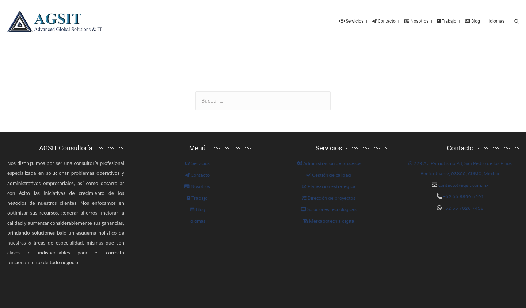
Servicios (197, 162)
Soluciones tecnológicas (329, 208)
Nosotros (197, 185)
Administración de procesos (329, 162)
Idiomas (197, 219)
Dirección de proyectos (328, 196)
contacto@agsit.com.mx (463, 183)
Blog (197, 208)
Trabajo (197, 196)
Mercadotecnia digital (328, 219)
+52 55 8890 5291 (463, 195)
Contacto (197, 173)
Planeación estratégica (328, 185)
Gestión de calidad (328, 173)
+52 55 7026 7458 (463, 206)
